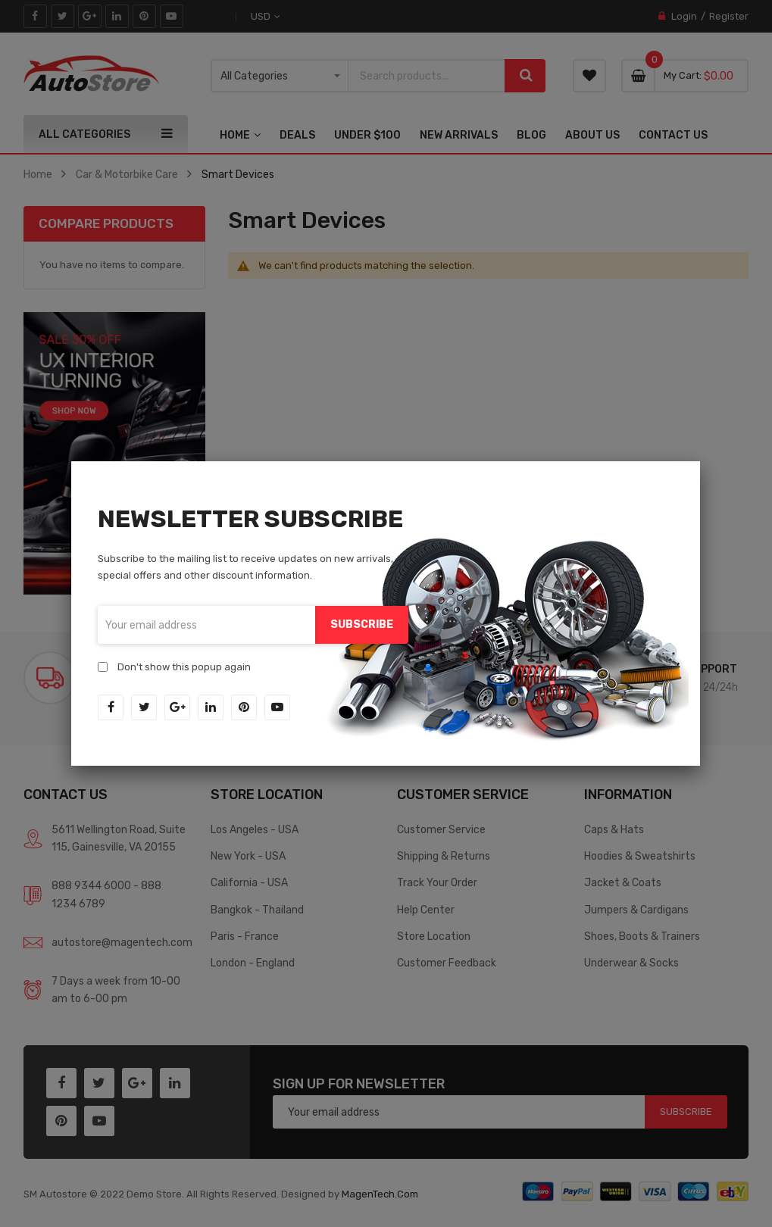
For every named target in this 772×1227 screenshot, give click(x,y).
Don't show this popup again (184, 667)
